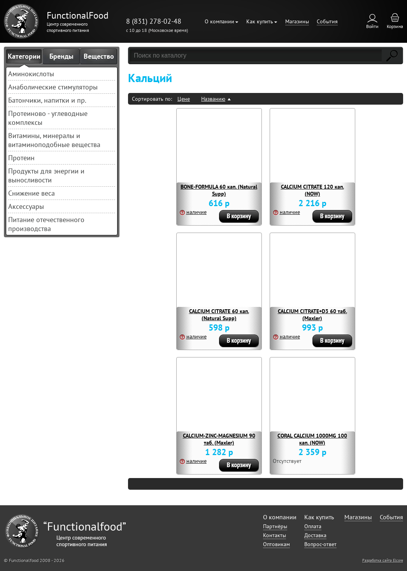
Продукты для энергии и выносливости (46, 175)
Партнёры (275, 526)
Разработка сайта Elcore (382, 560)
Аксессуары (26, 206)
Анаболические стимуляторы (53, 86)
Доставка (315, 535)
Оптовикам (276, 544)
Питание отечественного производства (46, 224)
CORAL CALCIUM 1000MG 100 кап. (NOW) (312, 439)
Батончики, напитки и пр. (47, 100)
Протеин (21, 157)
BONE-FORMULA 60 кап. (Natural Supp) (219, 190)
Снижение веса (31, 193)
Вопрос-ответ (320, 544)
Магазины (297, 21)
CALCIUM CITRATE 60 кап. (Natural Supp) (219, 315)
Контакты (274, 535)
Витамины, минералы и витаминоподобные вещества (54, 140)
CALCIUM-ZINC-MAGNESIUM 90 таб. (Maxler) (219, 439)
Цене (183, 98)
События (327, 21)
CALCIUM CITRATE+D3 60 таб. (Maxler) (312, 315)
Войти (372, 26)
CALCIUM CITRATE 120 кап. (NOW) (312, 190)
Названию (213, 98)
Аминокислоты (31, 73)
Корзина (395, 26)
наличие (196, 211)
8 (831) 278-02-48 (153, 21)
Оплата (312, 526)
